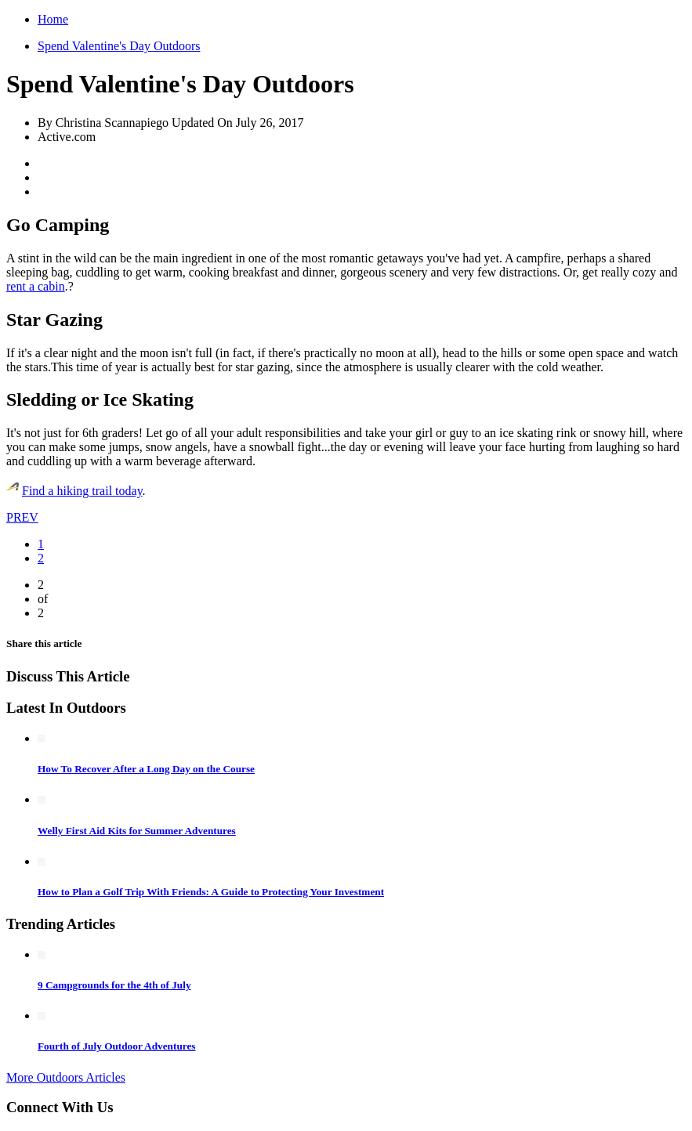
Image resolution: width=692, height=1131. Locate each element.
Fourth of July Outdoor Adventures (116, 1046)
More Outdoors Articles (65, 1077)
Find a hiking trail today (82, 490)
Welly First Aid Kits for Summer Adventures (137, 831)
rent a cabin (35, 286)
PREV (22, 517)
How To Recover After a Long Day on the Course (146, 769)
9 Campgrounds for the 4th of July (114, 985)
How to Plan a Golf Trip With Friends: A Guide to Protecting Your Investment (211, 892)
